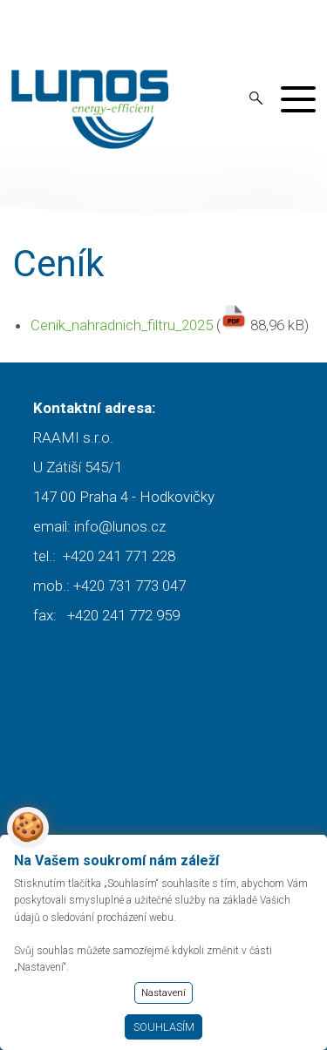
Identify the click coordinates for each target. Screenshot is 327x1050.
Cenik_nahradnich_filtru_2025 (122, 325)
